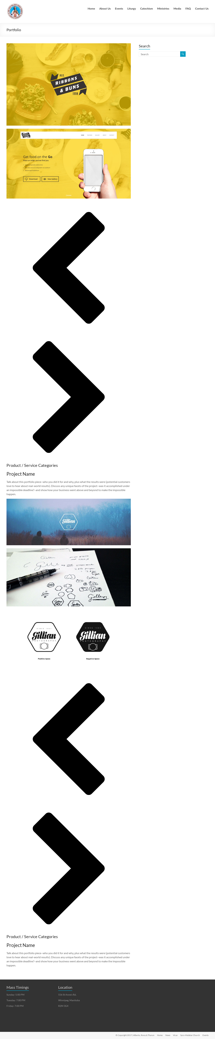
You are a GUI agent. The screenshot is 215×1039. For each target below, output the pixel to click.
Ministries (163, 8)
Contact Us (202, 8)
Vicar (175, 1035)
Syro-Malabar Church (190, 1035)
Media (177, 8)
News (167, 1035)
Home (91, 8)
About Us (105, 8)
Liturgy (131, 8)
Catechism (146, 8)
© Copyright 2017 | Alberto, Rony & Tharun (134, 1035)
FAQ (188, 8)
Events (119, 8)
